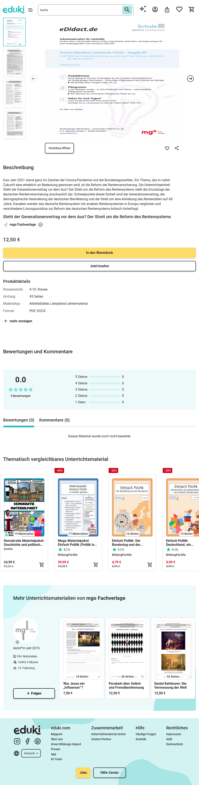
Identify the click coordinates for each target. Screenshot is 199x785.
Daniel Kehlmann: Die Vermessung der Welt (170, 685)
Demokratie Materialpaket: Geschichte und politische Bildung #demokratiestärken (24, 543)
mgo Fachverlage (23, 224)
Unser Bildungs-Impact (66, 744)
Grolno (8, 549)
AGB (169, 739)
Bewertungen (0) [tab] (18, 420)
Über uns (57, 739)
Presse (55, 749)
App (53, 754)
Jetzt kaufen (99, 266)
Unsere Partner (101, 739)
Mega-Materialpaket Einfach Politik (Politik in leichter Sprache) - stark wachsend (76, 543)
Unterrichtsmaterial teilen (108, 734)
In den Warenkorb (99, 253)
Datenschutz (174, 744)
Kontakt (141, 739)
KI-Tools (56, 759)
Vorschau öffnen (59, 148)
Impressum (173, 734)
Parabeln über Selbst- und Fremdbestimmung (126, 685)
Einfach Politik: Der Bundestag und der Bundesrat (126, 543)
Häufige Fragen (146, 734)
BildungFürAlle (68, 554)
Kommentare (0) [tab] (54, 420)
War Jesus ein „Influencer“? (74, 685)
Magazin (56, 734)
